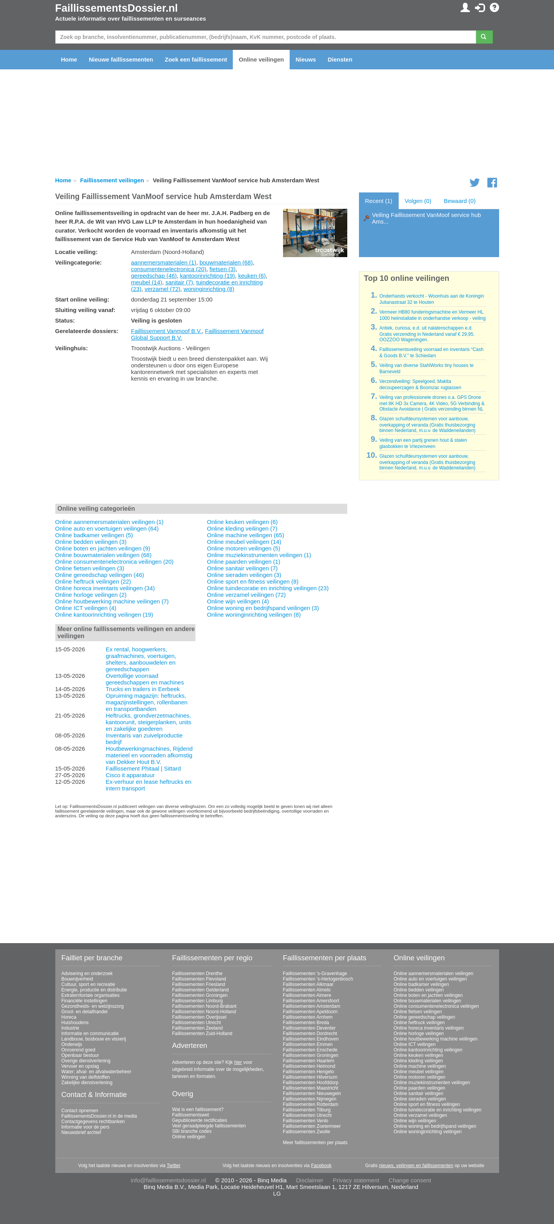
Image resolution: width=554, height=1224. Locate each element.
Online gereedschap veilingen (424, 1017)
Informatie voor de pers (85, 1127)
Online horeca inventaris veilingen (429, 1028)
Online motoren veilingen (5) (243, 548)
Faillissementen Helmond (309, 1066)
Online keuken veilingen (418, 1055)
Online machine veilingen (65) (245, 535)
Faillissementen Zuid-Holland (202, 1033)
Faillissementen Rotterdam (311, 1104)
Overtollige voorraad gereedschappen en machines (145, 679)
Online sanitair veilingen (418, 1093)
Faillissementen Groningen (200, 995)
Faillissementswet (190, 1115)
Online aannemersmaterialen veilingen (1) (109, 522)
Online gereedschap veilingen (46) (99, 574)
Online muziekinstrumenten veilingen (432, 1082)
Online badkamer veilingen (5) (94, 535)
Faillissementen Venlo (306, 1120)
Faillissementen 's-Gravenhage (315, 973)
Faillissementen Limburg (197, 1001)
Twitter (173, 1165)
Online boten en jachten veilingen (428, 995)
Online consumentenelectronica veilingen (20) (114, 561)
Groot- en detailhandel (85, 1011)
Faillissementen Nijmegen (309, 1099)
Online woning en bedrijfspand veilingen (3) (263, 608)
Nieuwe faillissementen (121, 59)
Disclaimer (310, 1180)
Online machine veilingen (420, 1066)
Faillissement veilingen (112, 180)
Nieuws (305, 59)
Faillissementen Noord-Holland (204, 1011)
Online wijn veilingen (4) (238, 601)
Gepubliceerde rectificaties (199, 1120)
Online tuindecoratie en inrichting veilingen (437, 1110)
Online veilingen (261, 59)
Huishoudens (75, 1022)
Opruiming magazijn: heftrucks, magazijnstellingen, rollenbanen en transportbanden (146, 702)
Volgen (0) (418, 201)
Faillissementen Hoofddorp (311, 1082)
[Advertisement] (201, 444)
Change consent (410, 1180)
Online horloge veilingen (419, 1033)
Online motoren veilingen (419, 1077)
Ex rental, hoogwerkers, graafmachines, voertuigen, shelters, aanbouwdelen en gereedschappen (141, 659)
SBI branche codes (191, 1131)
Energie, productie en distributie (94, 990)
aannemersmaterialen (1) (164, 262)
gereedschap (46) (154, 275)
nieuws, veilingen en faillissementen (416, 1165)
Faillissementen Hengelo (308, 1071)
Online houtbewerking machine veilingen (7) (112, 601)
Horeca (69, 1017)
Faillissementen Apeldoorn (310, 1011)
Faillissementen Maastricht (310, 1088)
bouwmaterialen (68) (226, 262)
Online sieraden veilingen (420, 1099)
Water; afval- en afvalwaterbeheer (97, 1071)
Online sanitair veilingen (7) (242, 568)
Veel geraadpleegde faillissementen (209, 1126)
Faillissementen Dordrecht (310, 1033)
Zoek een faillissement (196, 59)
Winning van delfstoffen (86, 1077)
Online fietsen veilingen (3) (90, 568)
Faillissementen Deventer (309, 1028)
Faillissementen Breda (306, 1022)
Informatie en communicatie (90, 1033)
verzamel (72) (163, 289)
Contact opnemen (80, 1110)
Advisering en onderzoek (87, 973)
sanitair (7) (179, 282)
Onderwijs (72, 1044)
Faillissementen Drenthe (197, 973)
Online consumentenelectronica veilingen (436, 1006)
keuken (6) (252, 275)
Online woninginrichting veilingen (428, 1131)
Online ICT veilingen (415, 1044)
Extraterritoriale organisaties (91, 995)
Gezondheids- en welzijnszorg (93, 1006)
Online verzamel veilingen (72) (246, 594)
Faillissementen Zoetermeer (312, 1126)
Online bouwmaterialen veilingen (427, 1001)
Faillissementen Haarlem (308, 1061)
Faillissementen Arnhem (308, 1017)
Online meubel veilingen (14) (244, 541)
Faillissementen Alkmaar (308, 984)
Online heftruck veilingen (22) (93, 581)
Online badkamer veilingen (421, 984)
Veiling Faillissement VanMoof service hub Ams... (426, 218)
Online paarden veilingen (419, 1088)
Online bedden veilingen (419, 990)
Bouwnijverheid (77, 979)
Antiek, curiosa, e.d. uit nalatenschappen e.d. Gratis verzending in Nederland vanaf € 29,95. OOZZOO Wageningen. (427, 333)
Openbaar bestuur (80, 1055)
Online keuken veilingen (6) (242, 522)
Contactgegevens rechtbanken (93, 1121)
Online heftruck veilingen (419, 1022)
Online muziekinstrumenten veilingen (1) (259, 555)
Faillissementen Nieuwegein (312, 1093)
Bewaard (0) (460, 201)
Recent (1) (378, 201)
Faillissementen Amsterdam (311, 1006)
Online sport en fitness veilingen (427, 1104)
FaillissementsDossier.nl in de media (99, 1116)
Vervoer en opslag (80, 1066)
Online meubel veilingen (418, 1071)
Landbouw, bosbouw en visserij (94, 1039)
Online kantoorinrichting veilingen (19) (104, 614)
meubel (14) (146, 282)
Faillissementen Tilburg (307, 1110)
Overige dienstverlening (86, 1061)
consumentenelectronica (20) (168, 269)
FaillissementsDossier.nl (116, 8)
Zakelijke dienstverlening (87, 1082)
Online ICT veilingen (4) (85, 608)
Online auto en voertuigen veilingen (430, 979)
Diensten (340, 59)
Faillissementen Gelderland (200, 990)
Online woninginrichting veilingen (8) (254, 614)
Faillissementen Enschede (310, 1050)
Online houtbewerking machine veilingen (435, 1039)
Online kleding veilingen (418, 1061)
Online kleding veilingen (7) (242, 528)
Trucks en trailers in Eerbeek (142, 689)
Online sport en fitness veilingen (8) (253, 581)
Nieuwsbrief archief (81, 1132)
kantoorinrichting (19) (207, 275)
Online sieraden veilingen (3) (244, 574)
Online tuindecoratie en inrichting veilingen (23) (268, 588)
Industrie (70, 1028)
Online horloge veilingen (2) (91, 594)
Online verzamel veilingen (420, 1115)
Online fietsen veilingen (418, 1011)
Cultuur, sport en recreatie (88, 984)
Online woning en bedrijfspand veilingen (435, 1126)
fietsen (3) (222, 269)
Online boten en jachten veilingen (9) (102, 548)
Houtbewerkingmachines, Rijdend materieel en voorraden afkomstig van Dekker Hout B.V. (149, 755)
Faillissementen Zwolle (306, 1131)
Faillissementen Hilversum (310, 1077)
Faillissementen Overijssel (199, 1017)
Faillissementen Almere (307, 995)
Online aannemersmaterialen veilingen (433, 973)
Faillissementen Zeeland (197, 1028)
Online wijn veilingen (415, 1120)
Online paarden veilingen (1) (243, 561)
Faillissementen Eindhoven (311, 1039)
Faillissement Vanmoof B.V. (166, 331)
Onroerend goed (78, 1050)
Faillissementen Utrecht (196, 1022)
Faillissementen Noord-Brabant (204, 1006)
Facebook (321, 1165)
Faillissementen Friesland (198, 984)
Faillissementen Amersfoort (311, 1001)
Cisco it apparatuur (130, 775)
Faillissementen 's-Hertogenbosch (318, 979)
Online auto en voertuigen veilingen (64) (107, 528)
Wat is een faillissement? (197, 1109)
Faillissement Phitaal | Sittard (143, 768)
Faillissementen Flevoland (199, 979)
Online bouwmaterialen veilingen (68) (103, 555)
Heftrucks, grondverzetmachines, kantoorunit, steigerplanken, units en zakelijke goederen (148, 722)
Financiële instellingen (84, 1001)
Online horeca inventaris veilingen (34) (105, 588)
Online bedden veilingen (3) (91, 541)
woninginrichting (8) (209, 289)
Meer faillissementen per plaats (315, 1142)
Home (69, 59)
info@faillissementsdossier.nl (168, 1180)
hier (238, 1062)
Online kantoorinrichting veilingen (428, 1050)
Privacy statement (356, 1180)
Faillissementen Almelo (307, 990)
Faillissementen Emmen (308, 1044)
